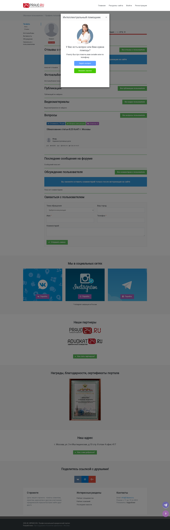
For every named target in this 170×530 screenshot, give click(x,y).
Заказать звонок (85, 71)
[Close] (106, 17)
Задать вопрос (85, 63)
